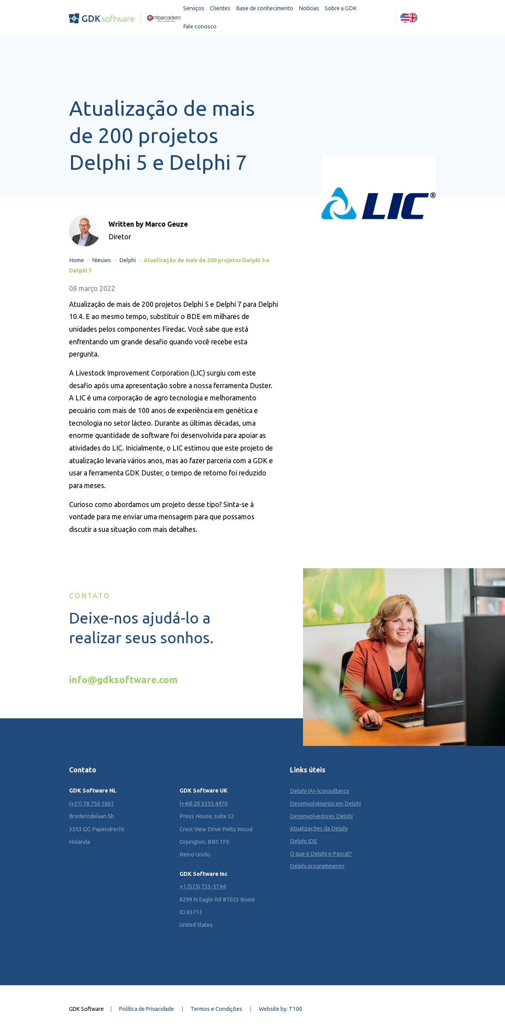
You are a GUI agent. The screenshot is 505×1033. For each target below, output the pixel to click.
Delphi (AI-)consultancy (319, 791)
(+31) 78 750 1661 (91, 803)
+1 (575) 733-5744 (203, 886)
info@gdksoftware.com (123, 679)
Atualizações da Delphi (319, 828)
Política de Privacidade (146, 1009)
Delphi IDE (303, 841)
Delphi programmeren (317, 866)
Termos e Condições (216, 1009)
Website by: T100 (280, 1009)
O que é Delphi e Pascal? (321, 854)
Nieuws (101, 260)
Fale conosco (200, 26)
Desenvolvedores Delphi (321, 816)
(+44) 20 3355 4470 (204, 803)
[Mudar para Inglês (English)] (409, 18)
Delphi (127, 260)
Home (76, 260)
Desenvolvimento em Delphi (325, 803)
